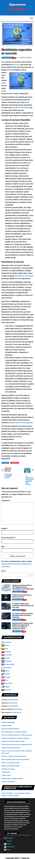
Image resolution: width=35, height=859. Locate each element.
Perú (4, 680)
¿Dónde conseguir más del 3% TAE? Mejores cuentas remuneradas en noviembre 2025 (22, 587)
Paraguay (6, 677)
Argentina (6, 642)
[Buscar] (31, 575)
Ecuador (5, 658)
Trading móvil (5, 772)
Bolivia (5, 645)
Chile (4, 648)
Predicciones (15, 462)
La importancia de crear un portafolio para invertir (29, 480)
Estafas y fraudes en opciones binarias (13, 756)
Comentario (6, 500)
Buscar (3, 571)
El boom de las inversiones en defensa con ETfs (22, 596)
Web (2, 546)
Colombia (6, 652)
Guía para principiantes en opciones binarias (15, 738)
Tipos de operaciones (8, 781)
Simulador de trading (7, 769)
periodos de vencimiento (21, 108)
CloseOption (9, 838)
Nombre (4, 528)
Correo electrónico (8, 538)
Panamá (5, 674)
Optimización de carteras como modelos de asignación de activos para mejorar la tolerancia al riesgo (22, 626)
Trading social (5, 775)
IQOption (7, 844)
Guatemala (6, 667)
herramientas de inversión (24, 276)
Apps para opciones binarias (10, 729)
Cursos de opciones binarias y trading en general (16, 735)
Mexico (5, 671)
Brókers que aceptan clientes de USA (13, 741)
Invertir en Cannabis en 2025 (10, 763)
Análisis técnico (6, 725)
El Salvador (6, 661)
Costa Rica (6, 655)
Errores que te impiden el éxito (8, 475)
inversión (16, 65)
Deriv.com (8, 841)
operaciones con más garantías (22, 423)
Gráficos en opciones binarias (10, 748)
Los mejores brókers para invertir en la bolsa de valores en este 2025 (23, 605)
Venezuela (6, 690)
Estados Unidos (7, 664)
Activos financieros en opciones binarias (14, 732)
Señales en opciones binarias (10, 766)
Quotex (7, 849)
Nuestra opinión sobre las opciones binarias (15, 759)
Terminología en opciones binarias (12, 778)
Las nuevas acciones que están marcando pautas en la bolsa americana (22, 615)
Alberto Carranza (26, 57)
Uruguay (5, 687)
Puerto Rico (6, 683)
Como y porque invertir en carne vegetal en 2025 (16, 744)
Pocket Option (13, 700)
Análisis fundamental (8, 722)
